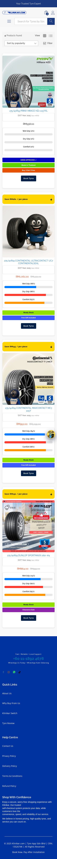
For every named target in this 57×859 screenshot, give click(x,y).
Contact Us (7, 746)
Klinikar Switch (9, 713)
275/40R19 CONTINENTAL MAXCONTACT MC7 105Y (28, 409)
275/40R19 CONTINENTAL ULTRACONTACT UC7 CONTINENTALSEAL (28, 262)
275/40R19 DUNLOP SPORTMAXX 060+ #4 (28, 555)
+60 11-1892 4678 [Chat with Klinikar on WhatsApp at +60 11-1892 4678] (28, 658)
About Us (7, 693)
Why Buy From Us (11, 703)
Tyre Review (8, 723)
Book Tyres (28, 178)
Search (51, 21)
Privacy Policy (9, 756)
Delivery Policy (9, 766)
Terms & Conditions (12, 776)
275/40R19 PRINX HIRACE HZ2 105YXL (28, 111)
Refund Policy (9, 786)
